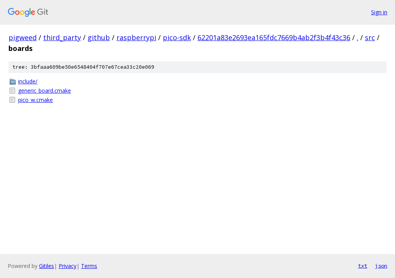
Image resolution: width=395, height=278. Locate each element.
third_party (62, 37)
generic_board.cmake (44, 90)
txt (362, 265)
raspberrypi (136, 37)
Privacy (67, 266)
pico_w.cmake (35, 99)
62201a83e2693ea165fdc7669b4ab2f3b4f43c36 (274, 37)
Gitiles (46, 266)
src (370, 37)
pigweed (22, 37)
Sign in (379, 12)
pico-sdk (177, 37)
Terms (89, 266)
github (99, 37)
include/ (27, 81)
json (381, 265)
